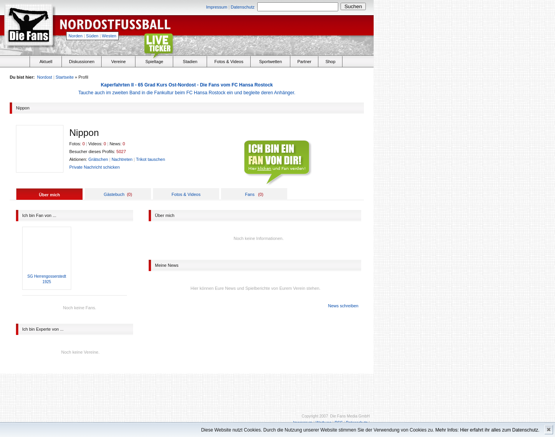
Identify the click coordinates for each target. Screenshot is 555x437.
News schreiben (343, 305)
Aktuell (45, 61)
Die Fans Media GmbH (350, 416)
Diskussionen (81, 61)
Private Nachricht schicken (94, 167)
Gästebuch (114, 194)
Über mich (49, 194)
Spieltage (154, 61)
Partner (304, 61)
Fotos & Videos (228, 61)
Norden (75, 35)
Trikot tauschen (150, 159)
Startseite (65, 77)
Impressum (216, 7)
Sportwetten (270, 61)
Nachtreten (122, 159)
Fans (249, 194)
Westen (109, 35)
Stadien (190, 61)
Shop (330, 61)
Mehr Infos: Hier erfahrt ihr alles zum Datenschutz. (487, 430)
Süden (92, 35)
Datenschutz (243, 7)
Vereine (118, 61)
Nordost (44, 77)
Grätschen (98, 159)
